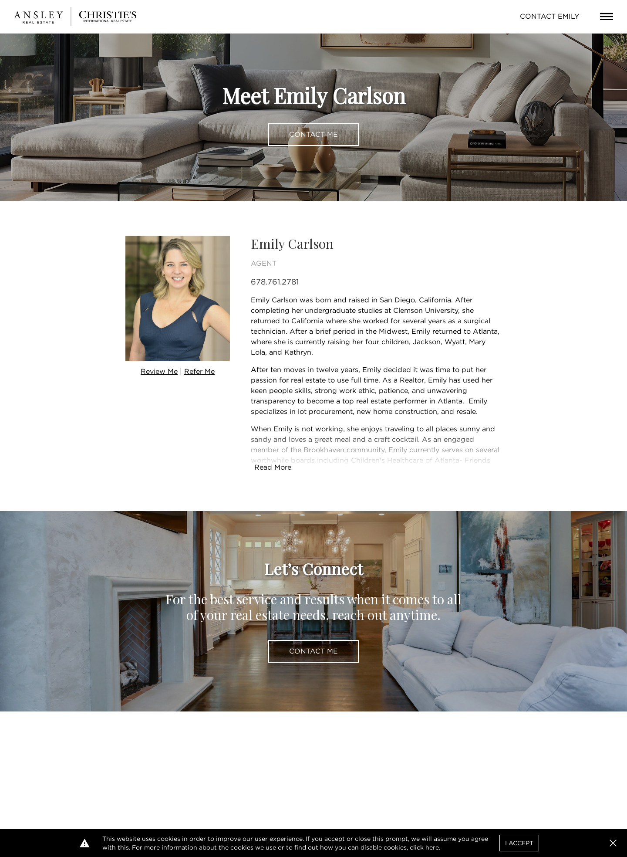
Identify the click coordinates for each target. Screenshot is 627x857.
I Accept (519, 843)
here (432, 847)
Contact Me (313, 134)
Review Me (159, 371)
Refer (199, 371)
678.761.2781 (275, 281)
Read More (272, 467)
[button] (613, 843)
